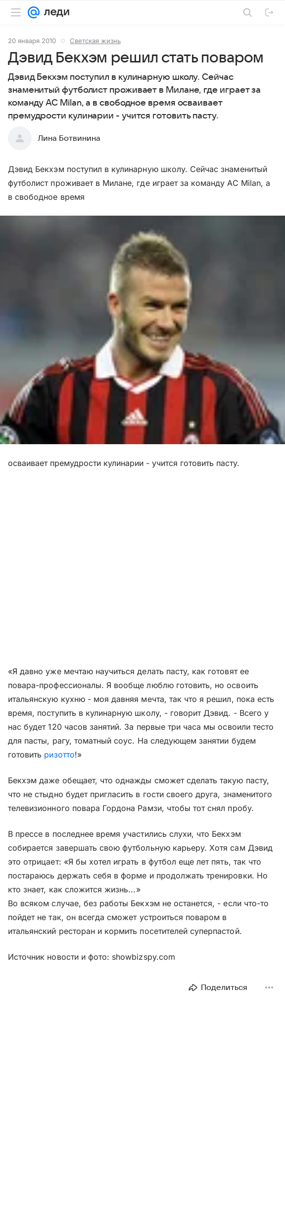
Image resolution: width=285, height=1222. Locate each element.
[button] (142, 331)
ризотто (59, 754)
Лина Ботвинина (69, 138)
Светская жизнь (95, 41)
